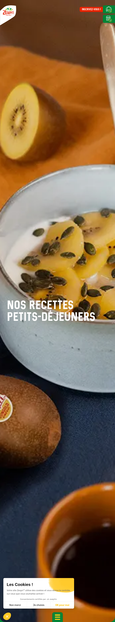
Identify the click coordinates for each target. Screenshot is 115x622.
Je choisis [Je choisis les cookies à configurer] (38, 605)
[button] (7, 616)
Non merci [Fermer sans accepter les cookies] (15, 605)
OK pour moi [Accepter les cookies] (62, 605)
